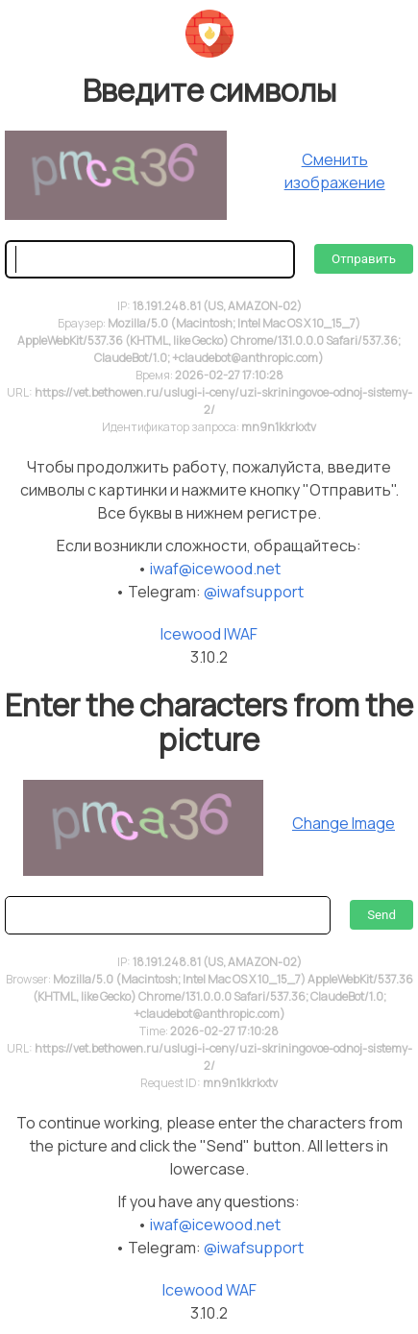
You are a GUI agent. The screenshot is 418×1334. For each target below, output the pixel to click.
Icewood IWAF (209, 633)
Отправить (364, 259)
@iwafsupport (254, 591)
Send (381, 915)
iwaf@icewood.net (215, 568)
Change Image (343, 823)
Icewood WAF (209, 1289)
